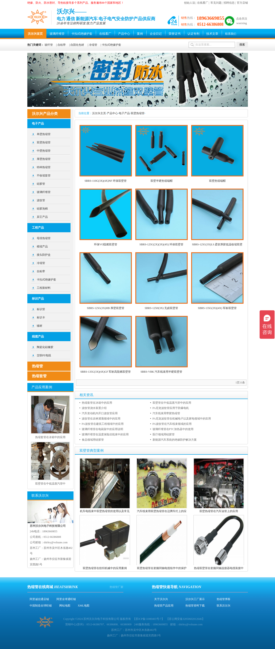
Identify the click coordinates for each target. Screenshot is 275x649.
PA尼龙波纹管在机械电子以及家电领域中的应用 (182, 418)
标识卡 (41, 317)
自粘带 (61, 44)
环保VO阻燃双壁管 (105, 244)
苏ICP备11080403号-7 (148, 619)
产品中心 (124, 33)
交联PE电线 (44, 355)
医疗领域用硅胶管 (164, 434)
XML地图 (84, 605)
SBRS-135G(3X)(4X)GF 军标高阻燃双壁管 (105, 371)
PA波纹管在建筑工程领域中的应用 (103, 423)
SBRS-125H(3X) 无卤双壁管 (161, 308)
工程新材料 (44, 287)
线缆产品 (38, 336)
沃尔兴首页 (35, 33)
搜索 (242, 44)
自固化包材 (77, 44)
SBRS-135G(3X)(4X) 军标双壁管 (217, 308)
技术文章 (212, 33)
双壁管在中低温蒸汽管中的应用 (172, 402)
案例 (140, 33)
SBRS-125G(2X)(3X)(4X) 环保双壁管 (161, 244)
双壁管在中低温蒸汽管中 (50, 483)
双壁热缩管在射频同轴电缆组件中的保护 (162, 568)
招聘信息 (229, 2)
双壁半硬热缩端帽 (161, 180)
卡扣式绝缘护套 (81, 33)
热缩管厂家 (116, 587)
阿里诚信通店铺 (39, 599)
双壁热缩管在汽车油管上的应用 (218, 511)
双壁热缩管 (138, 113)
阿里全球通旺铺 (66, 599)
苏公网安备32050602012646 (185, 619)
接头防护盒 (44, 254)
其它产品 (42, 216)
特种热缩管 (44, 167)
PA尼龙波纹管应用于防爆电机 (171, 408)
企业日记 (156, 33)
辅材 (39, 325)
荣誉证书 (175, 33)
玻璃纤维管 (57, 33)
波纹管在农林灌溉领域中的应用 (101, 418)
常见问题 (215, 2)
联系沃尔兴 (223, 605)
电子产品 (124, 113)
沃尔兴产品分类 (45, 114)
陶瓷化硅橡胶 (45, 347)
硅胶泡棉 (42, 208)
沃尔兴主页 (99, 113)
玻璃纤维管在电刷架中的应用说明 (102, 429)
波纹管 (41, 200)
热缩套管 (39, 376)
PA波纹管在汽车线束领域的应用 (172, 423)
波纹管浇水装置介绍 (94, 408)
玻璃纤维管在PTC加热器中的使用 (173, 429)
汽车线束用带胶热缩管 (166, 413)
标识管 (41, 309)
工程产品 (38, 227)
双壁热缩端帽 (217, 180)
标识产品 (38, 298)
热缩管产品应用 (163, 605)
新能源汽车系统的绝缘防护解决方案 (175, 439)
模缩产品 (42, 246)
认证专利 (193, 33)
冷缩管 (93, 44)
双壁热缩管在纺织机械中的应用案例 (105, 568)
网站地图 (64, 605)
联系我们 (230, 33)
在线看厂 (202, 2)
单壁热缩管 (44, 134)
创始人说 (189, 2)
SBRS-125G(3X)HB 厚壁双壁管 (105, 308)
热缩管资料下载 (195, 605)
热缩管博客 (223, 599)
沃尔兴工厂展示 (195, 599)
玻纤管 (49, 44)
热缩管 (37, 366)
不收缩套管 (44, 175)
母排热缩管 (44, 238)
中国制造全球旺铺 (41, 605)
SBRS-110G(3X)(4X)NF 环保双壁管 (106, 180)
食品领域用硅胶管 (93, 439)
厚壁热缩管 (44, 159)
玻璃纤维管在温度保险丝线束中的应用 (105, 434)
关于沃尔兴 (161, 599)
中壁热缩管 (44, 150)
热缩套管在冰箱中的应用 (97, 402)
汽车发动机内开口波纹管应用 (100, 413)
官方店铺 (242, 2)
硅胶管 (41, 183)
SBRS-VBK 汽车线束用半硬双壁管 (161, 371)
